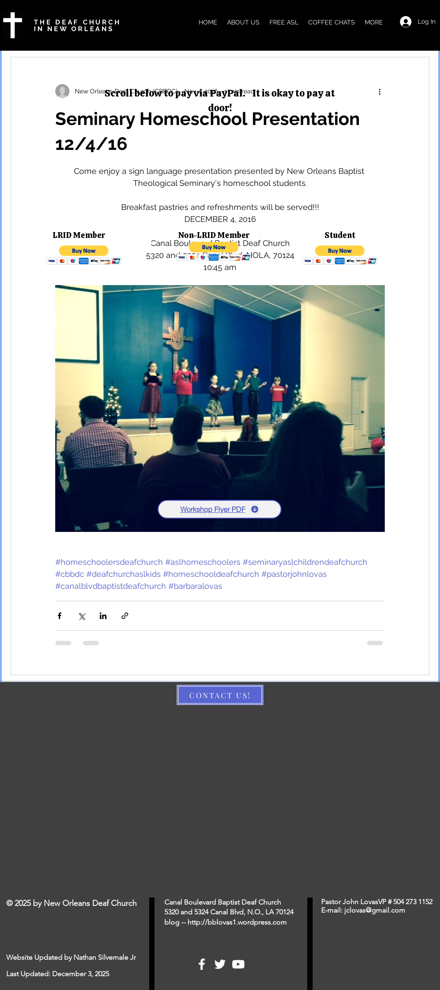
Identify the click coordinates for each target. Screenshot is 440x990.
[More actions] (379, 91)
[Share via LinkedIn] (103, 616)
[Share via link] (125, 616)
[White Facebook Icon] (201, 964)
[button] (84, 255)
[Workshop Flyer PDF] (219, 509)
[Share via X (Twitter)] (81, 616)
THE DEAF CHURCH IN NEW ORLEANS (77, 25)
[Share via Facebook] (59, 616)
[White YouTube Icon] (238, 964)
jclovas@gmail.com (374, 910)
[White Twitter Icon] (220, 964)
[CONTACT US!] (220, 695)
